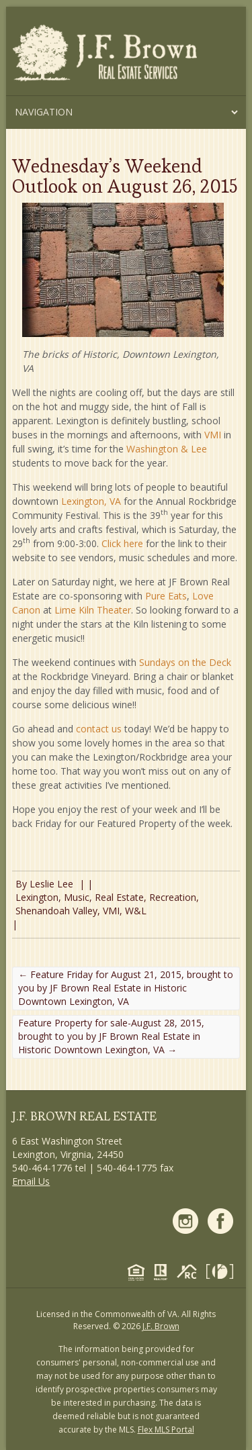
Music (76, 897)
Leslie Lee (51, 883)
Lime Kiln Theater (92, 609)
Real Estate (119, 897)
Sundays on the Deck (185, 662)
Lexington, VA (91, 501)
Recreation (172, 897)
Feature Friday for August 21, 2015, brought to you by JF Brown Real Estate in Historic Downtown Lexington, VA (125, 988)
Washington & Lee (166, 448)
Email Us (31, 1181)
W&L (135, 910)
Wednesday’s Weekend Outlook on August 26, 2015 (124, 176)
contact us (99, 728)
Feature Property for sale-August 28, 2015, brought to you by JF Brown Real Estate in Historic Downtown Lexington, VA (111, 1036)
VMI (212, 434)
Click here (122, 543)
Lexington (36, 897)
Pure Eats (166, 595)
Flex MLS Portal (166, 1429)
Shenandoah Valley (56, 910)
